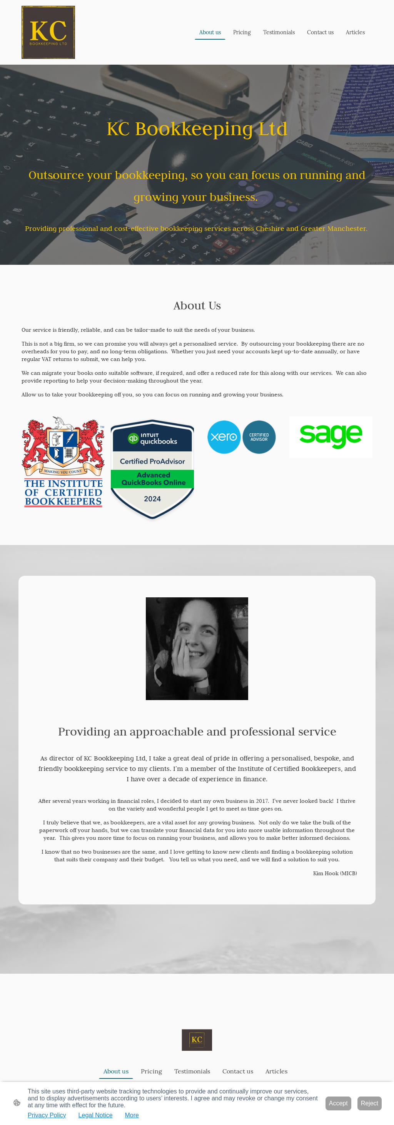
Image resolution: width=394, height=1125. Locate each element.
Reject (369, 1103)
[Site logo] (48, 32)
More (132, 1115)
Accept (338, 1103)
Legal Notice (95, 1115)
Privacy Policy (47, 1115)
